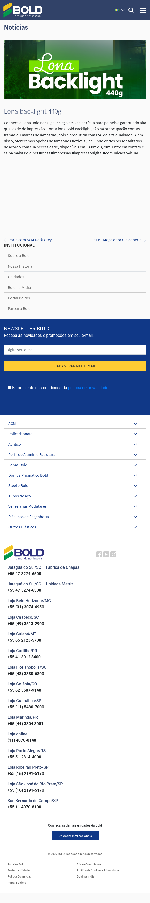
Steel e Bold (72, 485)
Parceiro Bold (19, 308)
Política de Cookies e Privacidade (98, 870)
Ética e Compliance (89, 864)
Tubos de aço (72, 495)
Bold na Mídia (19, 287)
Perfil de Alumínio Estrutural (72, 454)
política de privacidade (88, 387)
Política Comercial (19, 876)
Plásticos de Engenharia (72, 516)
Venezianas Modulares (72, 506)
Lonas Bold (72, 464)
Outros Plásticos (72, 526)
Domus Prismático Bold (72, 475)
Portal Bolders (17, 882)
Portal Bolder (19, 297)
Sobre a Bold (19, 255)
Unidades (16, 276)
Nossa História (20, 266)
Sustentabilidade (19, 870)
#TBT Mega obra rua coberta (118, 239)
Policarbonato (72, 433)
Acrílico (72, 444)
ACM (72, 423)
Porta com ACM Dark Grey (30, 239)
